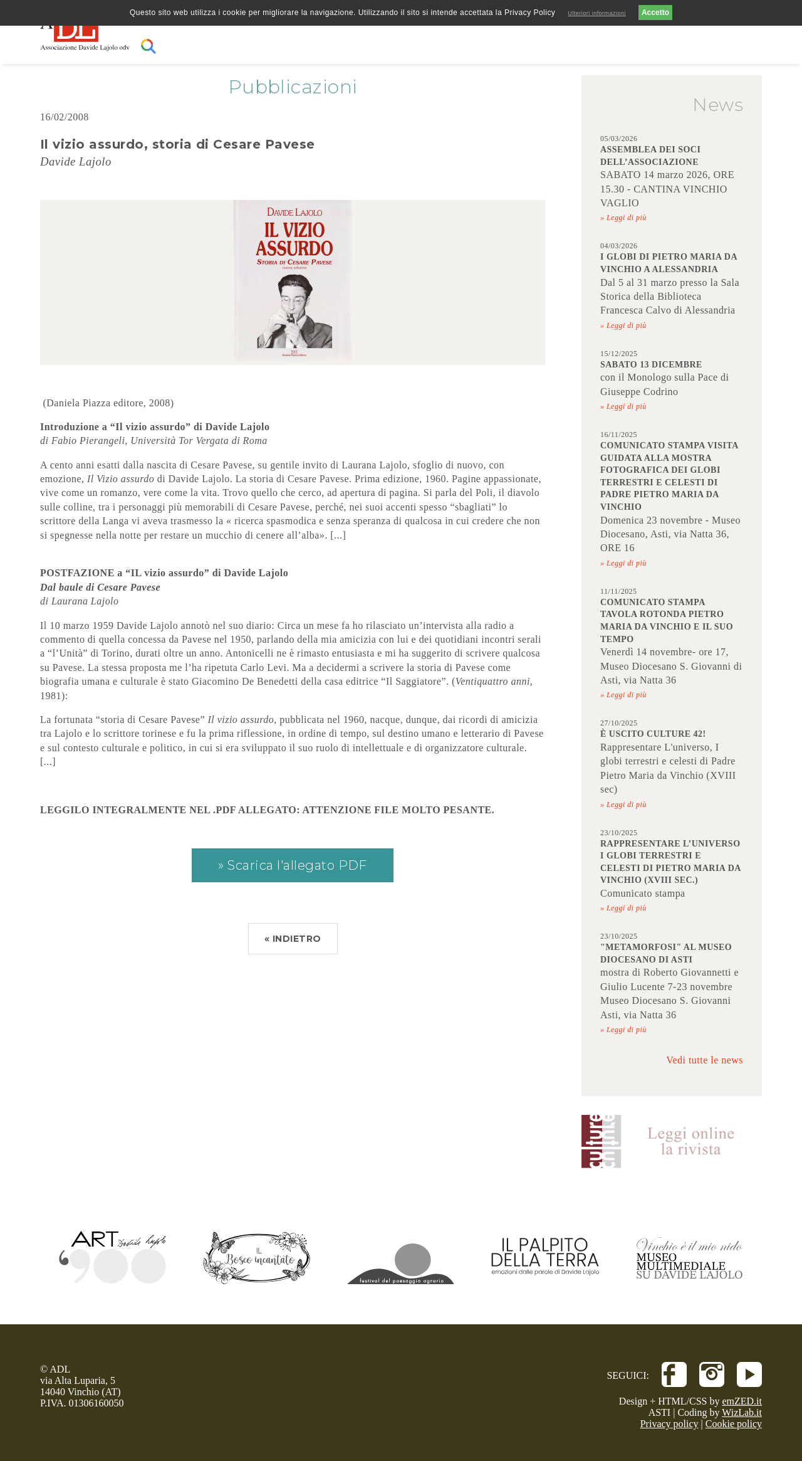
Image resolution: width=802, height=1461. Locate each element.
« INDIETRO (292, 938)
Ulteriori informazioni (597, 13)
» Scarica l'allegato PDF (292, 865)
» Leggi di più (623, 217)
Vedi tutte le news (704, 1060)
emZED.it (742, 1401)
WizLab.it (742, 1412)
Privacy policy (669, 1423)
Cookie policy (734, 1423)
